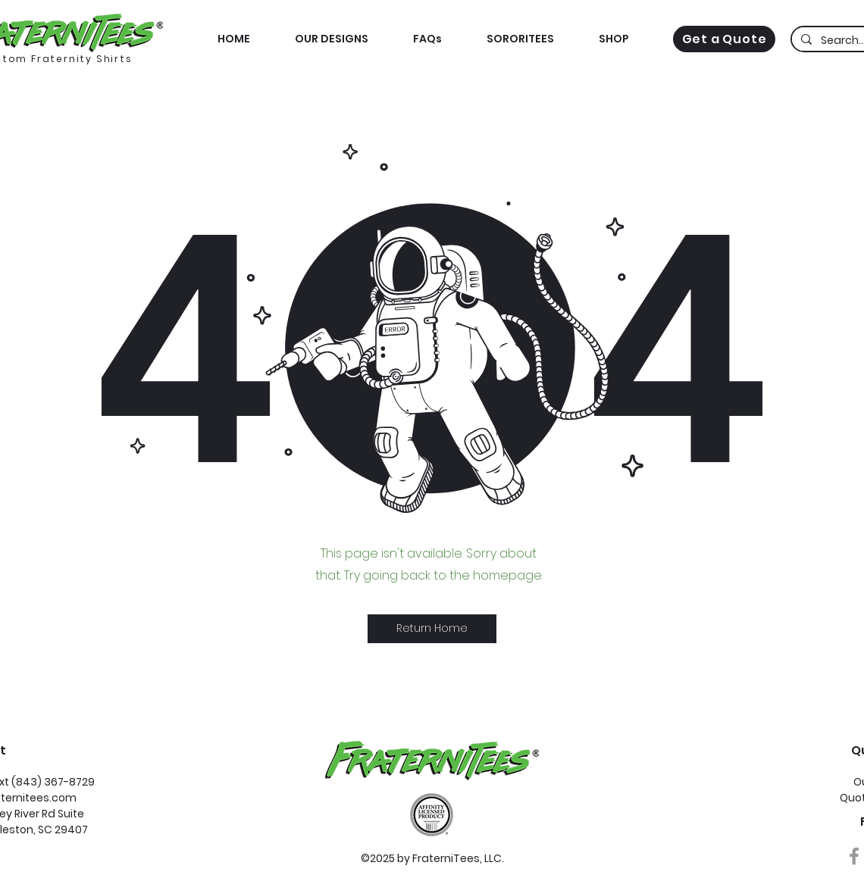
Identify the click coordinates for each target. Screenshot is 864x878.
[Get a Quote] (724, 39)
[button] (613, 39)
